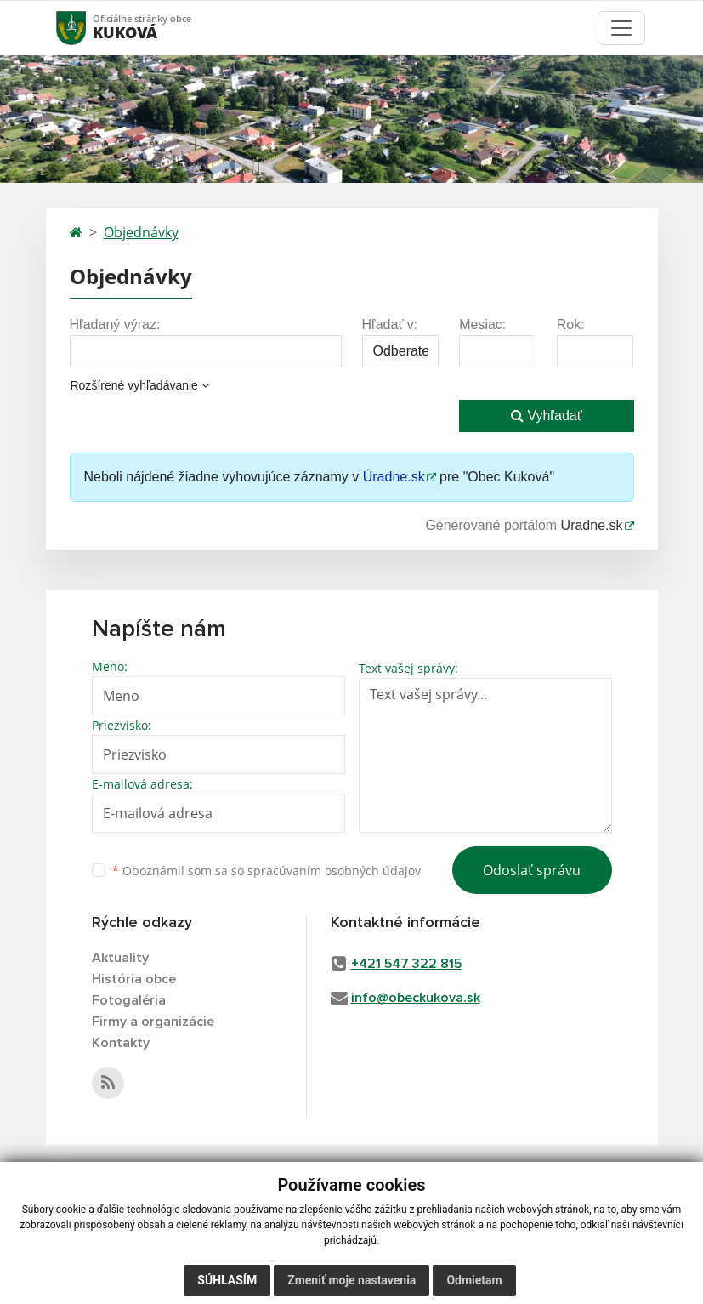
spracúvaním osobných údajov (334, 871)
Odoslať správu (532, 870)
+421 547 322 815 (406, 964)
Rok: (571, 324)
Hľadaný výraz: (115, 324)
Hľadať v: (390, 324)
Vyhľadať (546, 415)
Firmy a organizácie (153, 1021)
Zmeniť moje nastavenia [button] (351, 1280)
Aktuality (120, 958)
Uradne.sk (592, 525)
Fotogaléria (129, 1000)
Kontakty (121, 1043)
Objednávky (141, 232)
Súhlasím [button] (227, 1280)
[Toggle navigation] (621, 28)
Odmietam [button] (474, 1280)
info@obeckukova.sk (415, 998)
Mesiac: (482, 324)
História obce (134, 979)
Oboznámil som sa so (266, 871)
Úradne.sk (394, 477)
